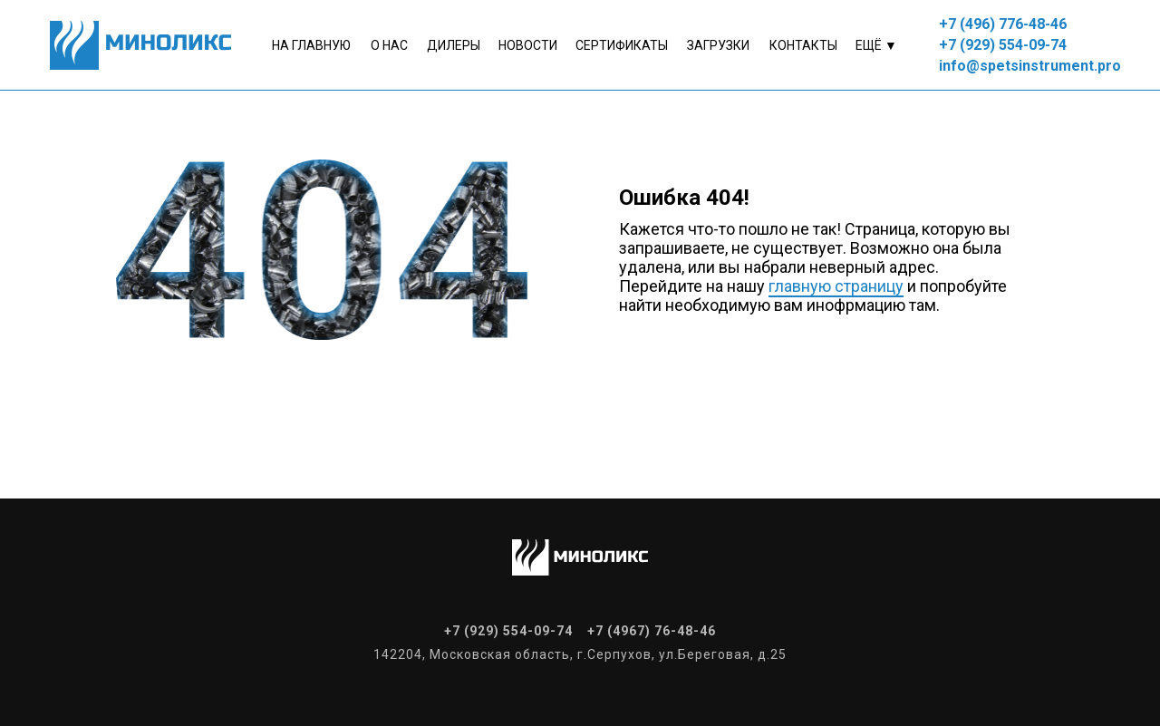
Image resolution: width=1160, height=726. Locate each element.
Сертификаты (621, 45)
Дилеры (453, 45)
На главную (311, 45)
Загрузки (718, 45)
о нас (389, 45)
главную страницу (836, 285)
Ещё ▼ (876, 45)
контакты (803, 45)
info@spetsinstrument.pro (1030, 65)
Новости (527, 45)
